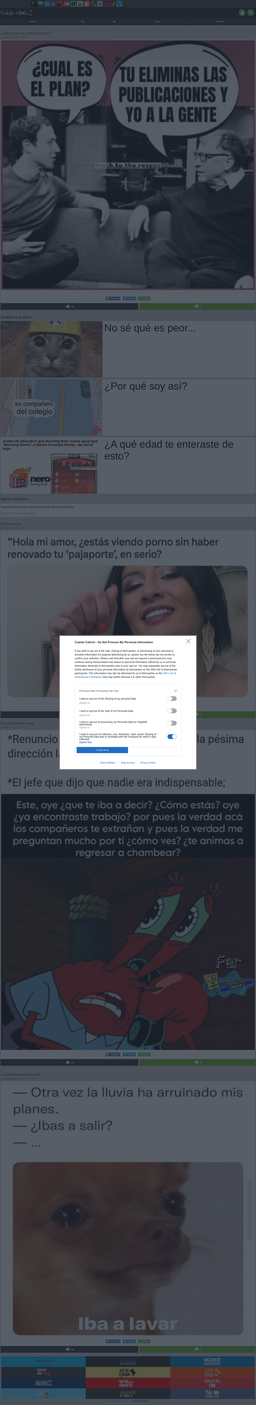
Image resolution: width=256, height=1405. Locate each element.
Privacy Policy (148, 762)
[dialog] (128, 702)
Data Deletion (107, 762)
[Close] (189, 642)
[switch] (172, 698)
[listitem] (128, 691)
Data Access (128, 762)
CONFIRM (102, 750)
